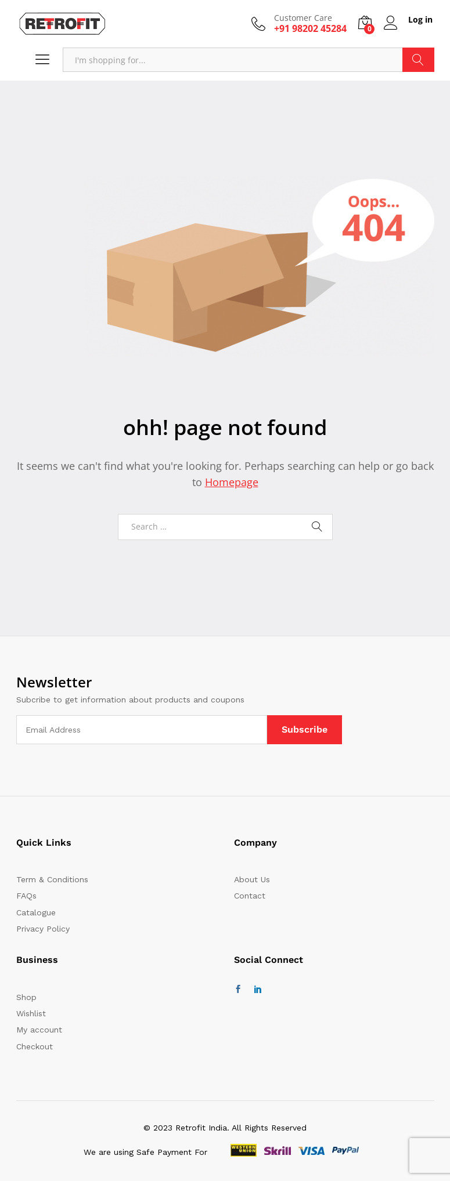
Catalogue (36, 912)
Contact (249, 895)
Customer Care (303, 18)
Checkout (34, 1046)
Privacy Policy (43, 928)
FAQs (26, 895)
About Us (252, 879)
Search (418, 60)
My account (39, 1029)
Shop (26, 997)
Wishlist (31, 1013)
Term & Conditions (52, 879)
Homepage (231, 482)
